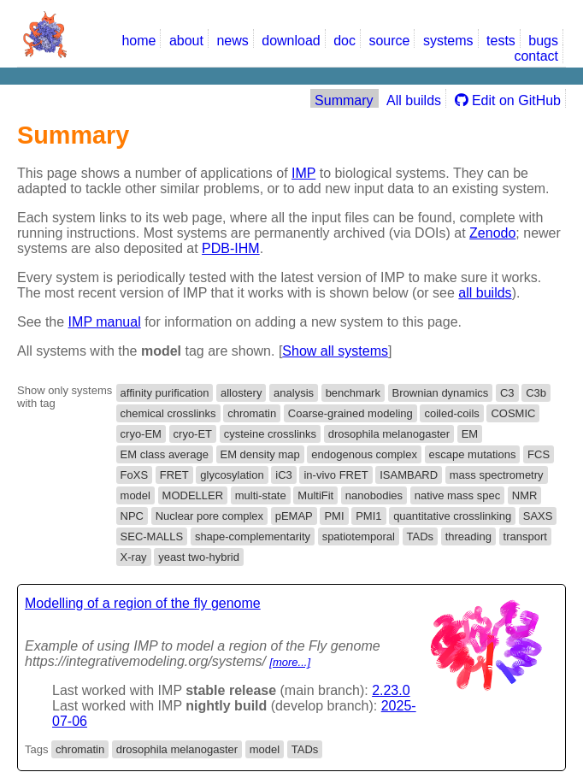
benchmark (353, 392)
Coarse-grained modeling (350, 413)
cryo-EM (141, 433)
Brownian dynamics (440, 392)
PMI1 (368, 516)
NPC (132, 516)
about (186, 40)
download (291, 40)
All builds (413, 100)
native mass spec (457, 495)
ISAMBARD (409, 475)
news (232, 40)
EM (470, 433)
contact (536, 56)
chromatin (251, 413)
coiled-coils (451, 413)
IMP (303, 173)
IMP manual (104, 322)
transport (525, 536)
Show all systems (335, 351)
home (138, 40)
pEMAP (294, 516)
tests (500, 40)
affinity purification (165, 392)
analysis (294, 392)
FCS (538, 454)
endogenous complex (364, 454)
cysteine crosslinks (270, 433)
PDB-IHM (231, 248)
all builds (484, 293)
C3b (536, 392)
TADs (420, 536)
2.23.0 (390, 690)
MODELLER (193, 495)
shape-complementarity (252, 536)
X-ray (134, 557)
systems (448, 40)
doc (344, 40)
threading (468, 536)
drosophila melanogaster (389, 433)
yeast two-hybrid (198, 557)
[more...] (289, 662)
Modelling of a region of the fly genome (143, 603)
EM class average (165, 454)
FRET (174, 475)
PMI (334, 516)
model (135, 495)
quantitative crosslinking (452, 516)
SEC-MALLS (152, 536)
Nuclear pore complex (209, 516)
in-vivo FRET (335, 475)
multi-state (260, 495)
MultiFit (315, 495)
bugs (543, 40)
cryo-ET (193, 433)
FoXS (135, 475)
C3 (507, 392)
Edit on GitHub (508, 100)
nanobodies (374, 495)
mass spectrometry (497, 475)
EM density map (260, 454)
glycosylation (231, 475)
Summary (344, 100)
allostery (241, 392)
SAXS (538, 516)
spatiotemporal (358, 536)
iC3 (283, 475)
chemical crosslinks (168, 413)
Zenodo (492, 233)
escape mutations (472, 454)
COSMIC (513, 413)
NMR (525, 495)
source (388, 40)
